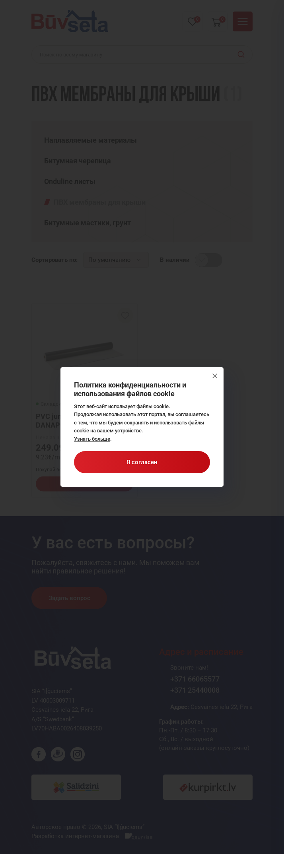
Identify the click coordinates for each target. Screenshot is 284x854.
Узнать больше (92, 439)
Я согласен (142, 462)
